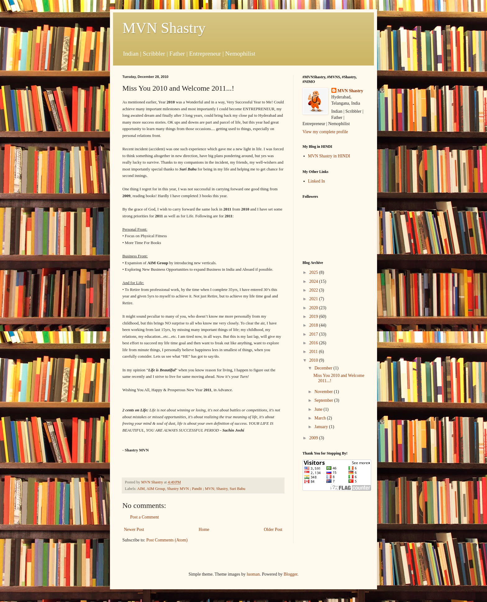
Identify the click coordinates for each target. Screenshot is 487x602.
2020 (314, 308)
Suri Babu (237, 489)
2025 (314, 272)
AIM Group (156, 489)
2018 (314, 325)
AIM (141, 489)
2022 (314, 290)
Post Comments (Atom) (167, 540)
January (321, 426)
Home (204, 529)
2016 (314, 343)
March (320, 418)
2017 (314, 334)
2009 (314, 438)
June (318, 409)
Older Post (273, 529)
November (324, 391)
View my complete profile (325, 131)
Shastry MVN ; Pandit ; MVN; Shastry (197, 489)
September (324, 400)
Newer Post (134, 529)
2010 (314, 360)
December (323, 368)
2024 (314, 281)
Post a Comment (144, 517)
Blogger (290, 574)
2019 (314, 316)
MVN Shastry (164, 28)
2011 (314, 351)
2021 (314, 298)
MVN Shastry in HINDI (329, 156)
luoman (253, 574)
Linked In (316, 181)
